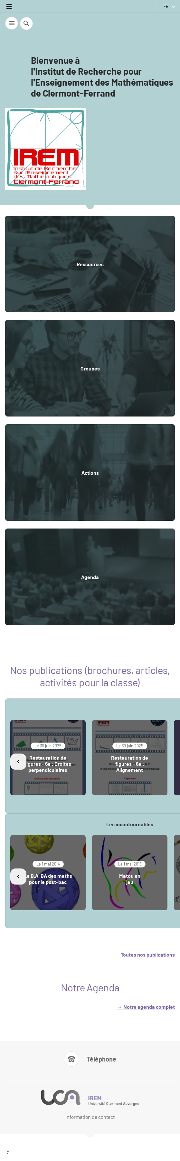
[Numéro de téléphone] (90, 1059)
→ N (122, 1007)
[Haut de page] (90, 1153)
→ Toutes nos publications (145, 954)
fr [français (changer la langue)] (166, 6)
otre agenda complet (151, 1007)
